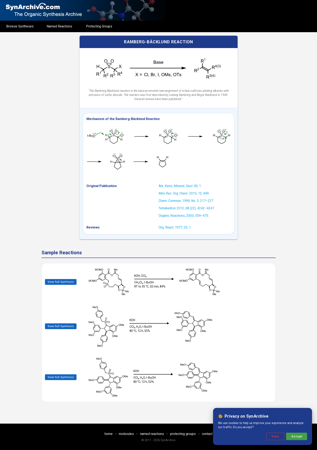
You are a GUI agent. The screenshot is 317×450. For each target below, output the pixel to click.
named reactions (152, 434)
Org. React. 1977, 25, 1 (175, 227)
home (109, 434)
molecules (126, 434)
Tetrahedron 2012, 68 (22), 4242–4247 (186, 208)
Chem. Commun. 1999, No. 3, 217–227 (186, 201)
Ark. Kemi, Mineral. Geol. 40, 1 (180, 186)
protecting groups (183, 434)
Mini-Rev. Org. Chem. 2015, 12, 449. (184, 193)
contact (207, 434)
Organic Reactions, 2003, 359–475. (184, 216)
